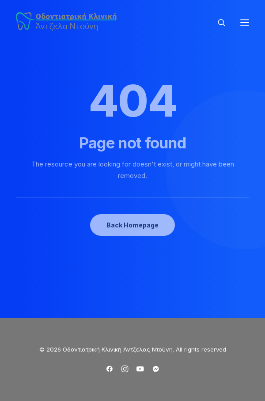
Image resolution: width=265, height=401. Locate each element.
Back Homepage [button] (132, 225)
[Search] (218, 22)
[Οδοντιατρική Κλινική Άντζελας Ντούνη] (67, 22)
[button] (244, 22)
